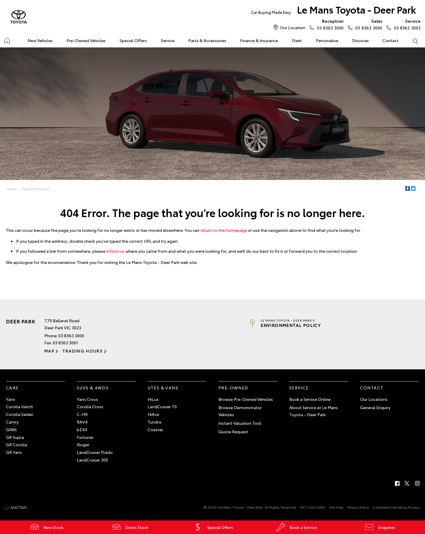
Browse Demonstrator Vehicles (240, 410)
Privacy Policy (358, 507)
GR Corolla (16, 444)
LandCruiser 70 (162, 406)
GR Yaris (14, 452)
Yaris (10, 399)
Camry (12, 422)
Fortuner (85, 437)
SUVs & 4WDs (93, 388)
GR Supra (15, 437)
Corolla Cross (90, 406)
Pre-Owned (233, 388)
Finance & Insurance (259, 40)
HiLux (153, 399)
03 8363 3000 (329, 24)
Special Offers (133, 40)
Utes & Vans (163, 388)
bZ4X (82, 429)
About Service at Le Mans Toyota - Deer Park (313, 410)
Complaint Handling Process (396, 507)
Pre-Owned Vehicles (86, 40)
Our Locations (374, 399)
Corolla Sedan (19, 414)
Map (49, 351)
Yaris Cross (87, 399)
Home (7, 39)
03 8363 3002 (406, 24)
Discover (360, 40)
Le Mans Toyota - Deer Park (333, 11)
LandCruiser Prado (95, 452)
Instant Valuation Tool (239, 423)
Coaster (155, 429)
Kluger (83, 444)
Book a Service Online (310, 399)
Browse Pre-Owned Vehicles (245, 399)
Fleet (297, 40)
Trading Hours (82, 351)
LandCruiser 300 (92, 460)
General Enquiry (375, 407)
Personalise (327, 40)
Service (167, 40)
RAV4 (82, 422)
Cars (12, 388)
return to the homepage (223, 230)
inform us (115, 251)
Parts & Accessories (207, 40)
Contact (390, 40)
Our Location (292, 27)
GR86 (11, 429)
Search (411, 40)
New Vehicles (40, 40)
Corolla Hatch (19, 406)
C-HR (82, 414)
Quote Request (233, 431)
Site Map (336, 507)
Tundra (154, 422)
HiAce (153, 414)
